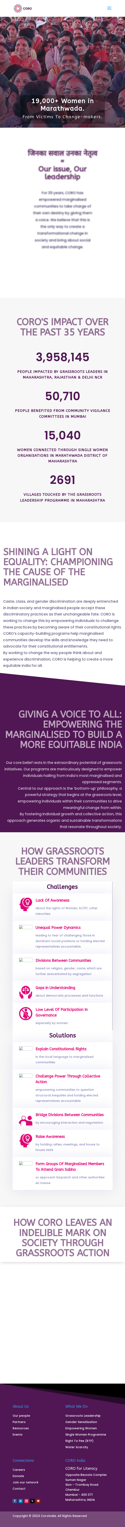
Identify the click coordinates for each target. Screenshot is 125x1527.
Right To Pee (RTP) (79, 1441)
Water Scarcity (76, 1447)
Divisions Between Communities (63, 965)
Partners (19, 1422)
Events (17, 1435)
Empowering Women (81, 1428)
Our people (21, 1416)
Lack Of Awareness (54, 904)
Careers (19, 1470)
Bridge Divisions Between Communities (68, 1118)
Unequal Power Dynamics (59, 933)
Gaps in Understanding (56, 991)
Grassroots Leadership (83, 1416)
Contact (19, 1489)
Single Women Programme (85, 1435)
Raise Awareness (52, 1141)
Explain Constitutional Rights (61, 1053)
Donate (18, 1476)
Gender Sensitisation (81, 1422)
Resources (21, 1428)
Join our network (25, 1482)
